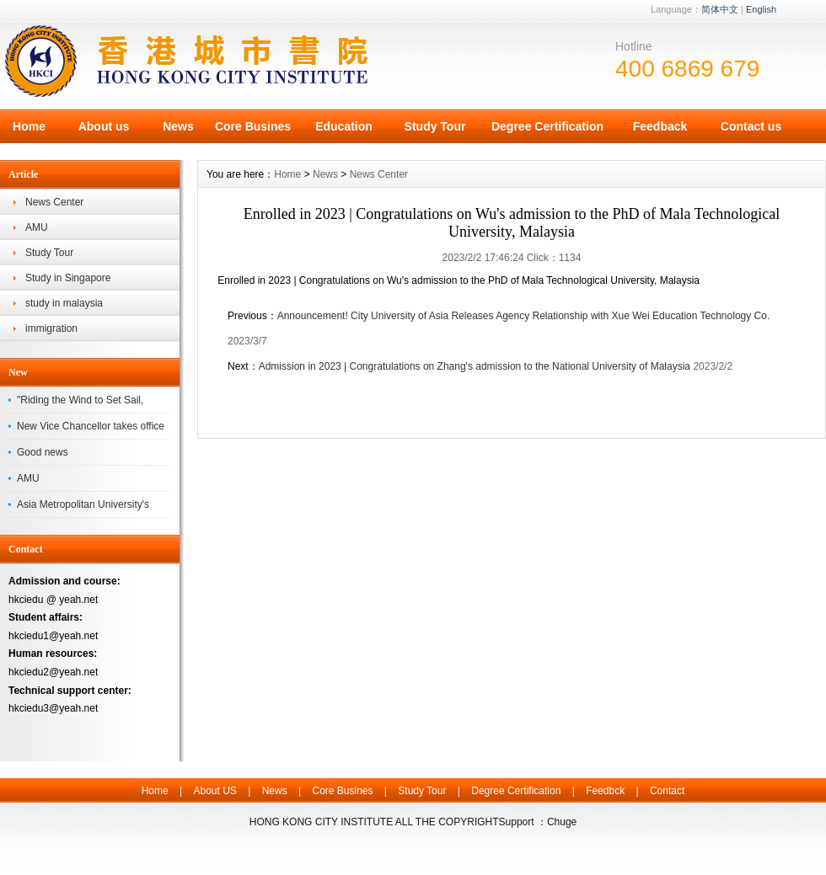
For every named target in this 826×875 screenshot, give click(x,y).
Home (29, 126)
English (761, 9)
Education (344, 126)
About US (214, 791)
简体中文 (719, 9)
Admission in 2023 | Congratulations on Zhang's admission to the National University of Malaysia (474, 366)
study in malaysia (64, 303)
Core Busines (253, 126)
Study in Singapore (67, 278)
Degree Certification (547, 126)
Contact (667, 791)
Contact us (751, 126)
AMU (36, 227)
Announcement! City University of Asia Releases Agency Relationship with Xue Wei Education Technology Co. (523, 316)
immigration (51, 328)
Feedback (660, 126)
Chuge (562, 822)
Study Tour (435, 126)
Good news (42, 452)
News (178, 126)
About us (104, 126)
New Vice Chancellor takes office (90, 426)
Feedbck (605, 791)
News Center (54, 202)
